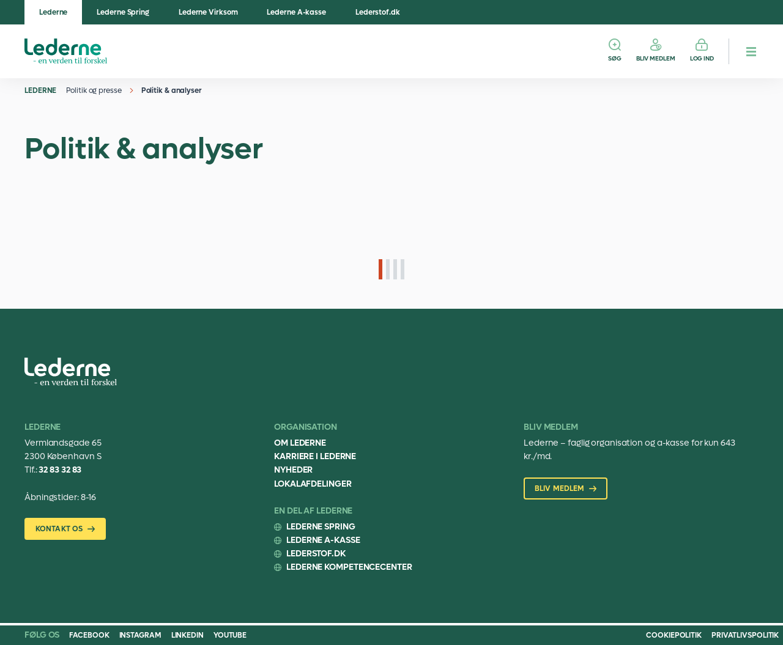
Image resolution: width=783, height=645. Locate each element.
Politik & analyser (171, 90)
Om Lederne (300, 443)
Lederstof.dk (377, 12)
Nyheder (293, 470)
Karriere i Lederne (315, 456)
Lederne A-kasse (296, 12)
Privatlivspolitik (745, 635)
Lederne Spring (123, 12)
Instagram (140, 635)
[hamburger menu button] (751, 51)
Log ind (702, 58)
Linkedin (187, 635)
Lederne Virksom (208, 12)
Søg (615, 58)
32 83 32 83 (60, 470)
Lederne (53, 12)
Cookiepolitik (674, 635)
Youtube (230, 635)
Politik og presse (93, 90)
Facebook (89, 635)
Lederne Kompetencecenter (349, 567)
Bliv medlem (655, 58)
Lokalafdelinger (313, 484)
